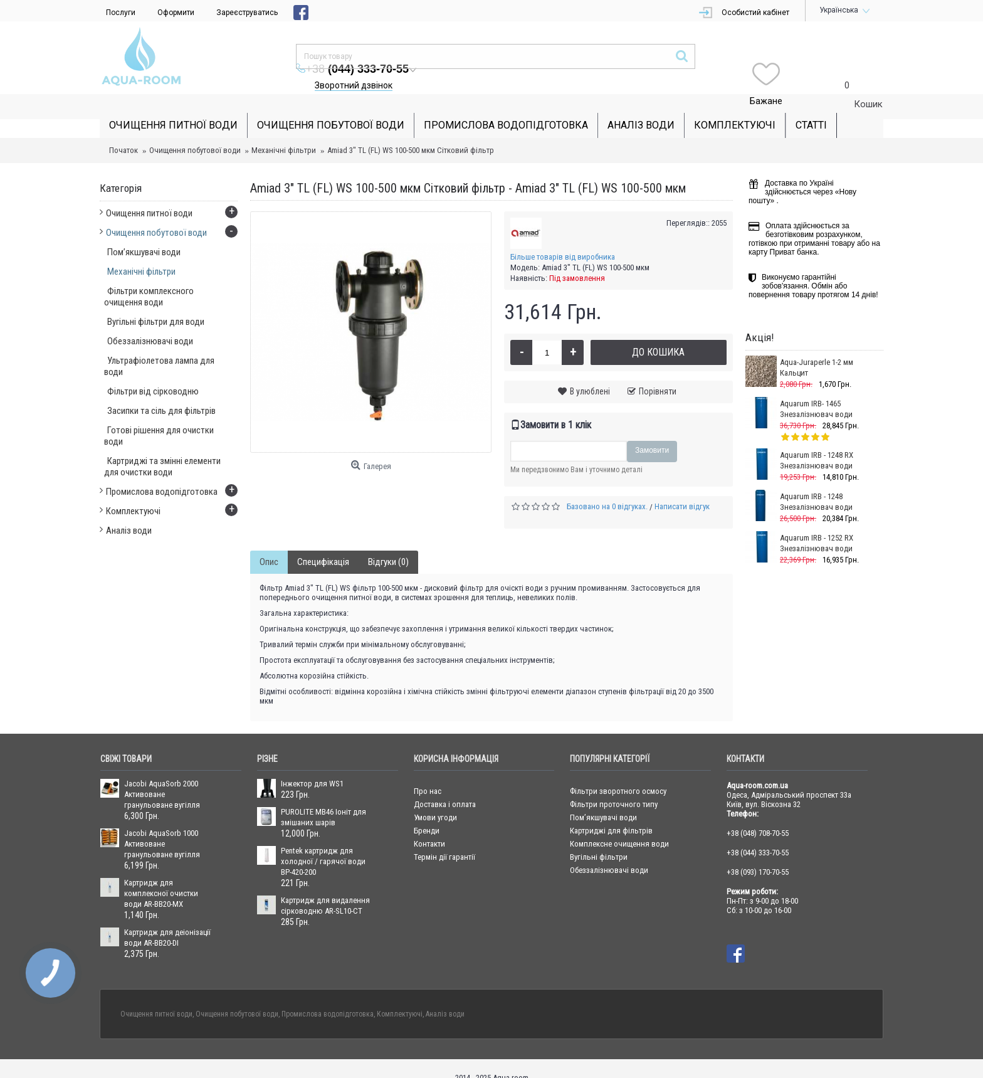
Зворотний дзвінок (590, 60)
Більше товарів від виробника (562, 238)
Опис (269, 543)
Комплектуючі (400, 995)
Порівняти (657, 372)
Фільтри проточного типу (614, 785)
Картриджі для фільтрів (611, 811)
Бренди (426, 811)
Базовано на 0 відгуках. (607, 487)
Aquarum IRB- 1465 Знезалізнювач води (816, 390)
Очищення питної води (156, 995)
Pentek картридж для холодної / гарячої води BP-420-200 (323, 842)
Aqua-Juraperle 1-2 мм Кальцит (816, 349)
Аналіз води (445, 995)
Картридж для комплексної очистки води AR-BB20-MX (161, 874)
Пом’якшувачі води (603, 798)
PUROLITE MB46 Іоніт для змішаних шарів (323, 798)
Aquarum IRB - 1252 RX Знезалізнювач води (816, 524)
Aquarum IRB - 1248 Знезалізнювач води (816, 483)
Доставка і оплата (445, 785)
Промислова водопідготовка (327, 995)
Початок (123, 131)
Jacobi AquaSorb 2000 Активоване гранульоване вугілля (162, 775)
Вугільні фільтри (599, 838)
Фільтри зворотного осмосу (618, 772)
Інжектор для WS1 (312, 764)
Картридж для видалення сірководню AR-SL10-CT (325, 887)
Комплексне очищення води (619, 825)
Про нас (427, 772)
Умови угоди (435, 798)
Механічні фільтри (283, 131)
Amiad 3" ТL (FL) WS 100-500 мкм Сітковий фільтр (410, 131)
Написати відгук (682, 487)
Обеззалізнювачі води (609, 851)
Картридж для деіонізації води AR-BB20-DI (167, 919)
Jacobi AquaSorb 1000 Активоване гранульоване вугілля (162, 825)
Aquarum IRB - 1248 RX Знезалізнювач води (816, 441)
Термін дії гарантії (444, 838)
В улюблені (590, 372)
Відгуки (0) (388, 543)
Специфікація (323, 543)
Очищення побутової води (195, 131)
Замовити (652, 431)
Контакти (429, 825)
